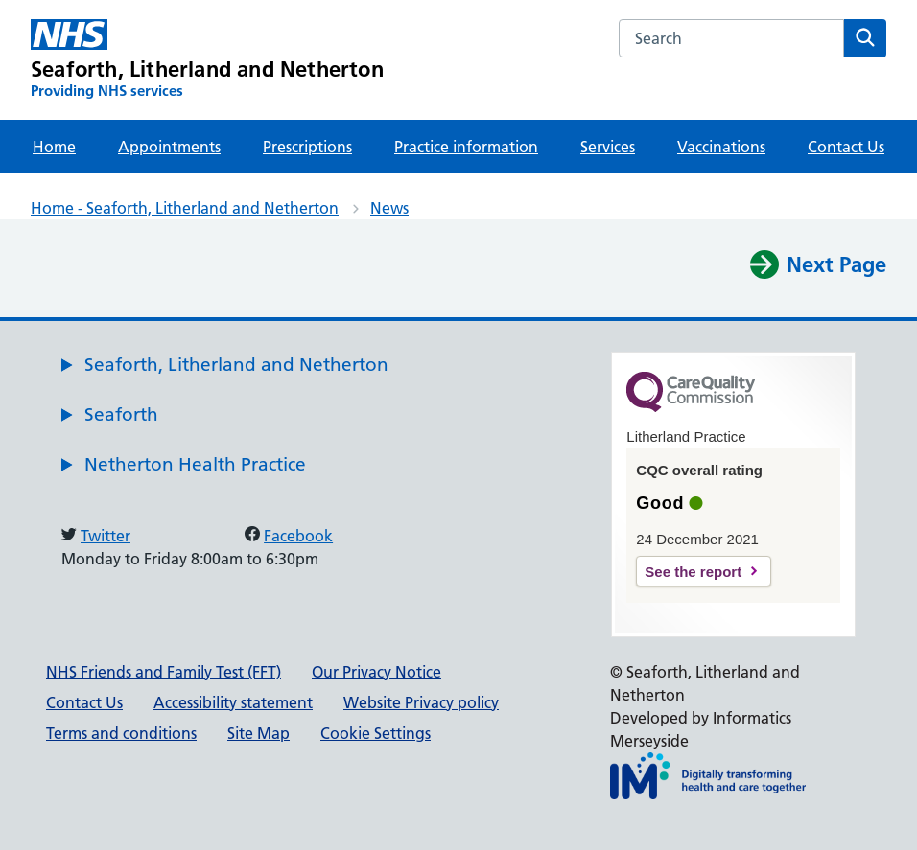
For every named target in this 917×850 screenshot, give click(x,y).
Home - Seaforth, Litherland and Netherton (185, 208)
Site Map (258, 733)
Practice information (466, 146)
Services (607, 146)
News (389, 208)
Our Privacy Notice (376, 671)
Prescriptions (307, 146)
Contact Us (846, 146)
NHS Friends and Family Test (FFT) (163, 671)
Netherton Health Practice (195, 464)
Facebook (298, 535)
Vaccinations (721, 146)
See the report (693, 571)
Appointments (169, 146)
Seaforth (121, 414)
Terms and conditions (121, 733)
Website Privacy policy (421, 702)
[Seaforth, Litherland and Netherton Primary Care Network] (207, 60)
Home (54, 146)
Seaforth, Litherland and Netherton (236, 365)
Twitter (105, 535)
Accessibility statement (233, 702)
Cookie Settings (375, 733)
